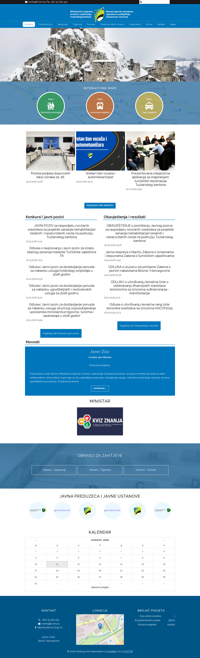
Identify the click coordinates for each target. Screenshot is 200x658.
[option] (37, 510)
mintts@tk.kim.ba (37, 1)
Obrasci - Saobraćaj (53, 469)
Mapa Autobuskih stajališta (100, 105)
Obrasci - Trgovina (100, 469)
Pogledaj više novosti (100, 205)
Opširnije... (100, 388)
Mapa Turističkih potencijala (50, 105)
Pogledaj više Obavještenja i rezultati (139, 325)
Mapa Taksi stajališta (149, 105)
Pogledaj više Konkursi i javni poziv (61, 333)
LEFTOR (128, 651)
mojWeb (111, 651)
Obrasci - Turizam (146, 469)
